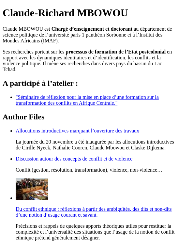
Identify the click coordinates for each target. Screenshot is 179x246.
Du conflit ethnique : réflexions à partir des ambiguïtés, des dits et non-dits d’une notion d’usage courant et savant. (94, 212)
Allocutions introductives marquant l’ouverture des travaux (77, 130)
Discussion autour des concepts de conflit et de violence (74, 158)
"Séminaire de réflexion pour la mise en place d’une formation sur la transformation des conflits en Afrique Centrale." (87, 100)
